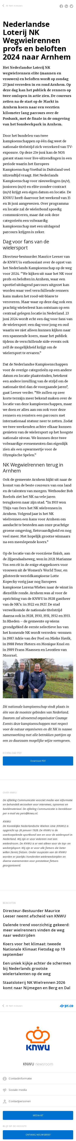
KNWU (38, 1064)
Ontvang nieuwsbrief (38, 1134)
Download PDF (38, 760)
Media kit (38, 1115)
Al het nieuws (12, 5)
